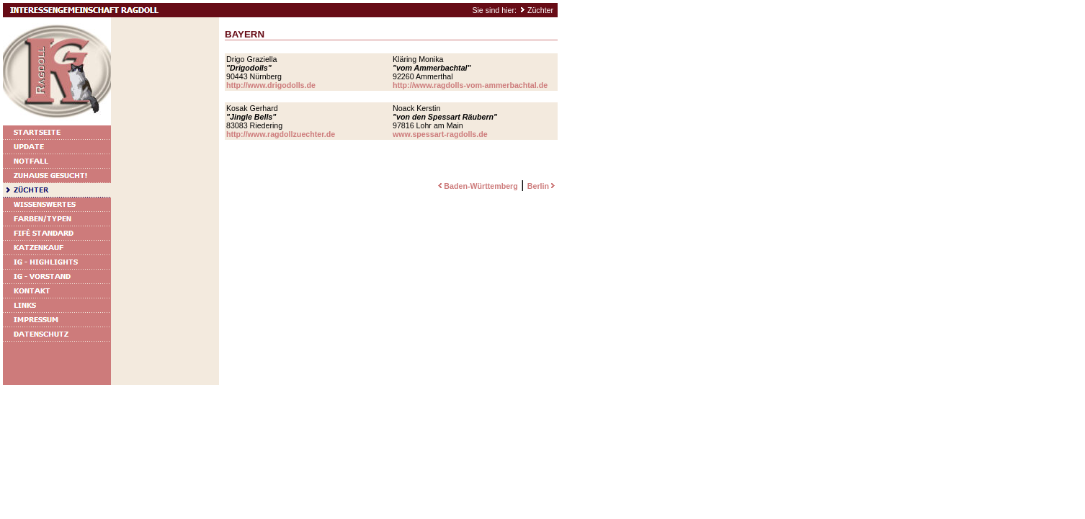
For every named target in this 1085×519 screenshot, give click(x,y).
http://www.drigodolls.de (271, 85)
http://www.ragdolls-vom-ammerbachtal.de (470, 85)
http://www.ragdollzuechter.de (280, 134)
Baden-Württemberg (476, 186)
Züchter (540, 10)
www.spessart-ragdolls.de (440, 134)
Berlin (542, 186)
